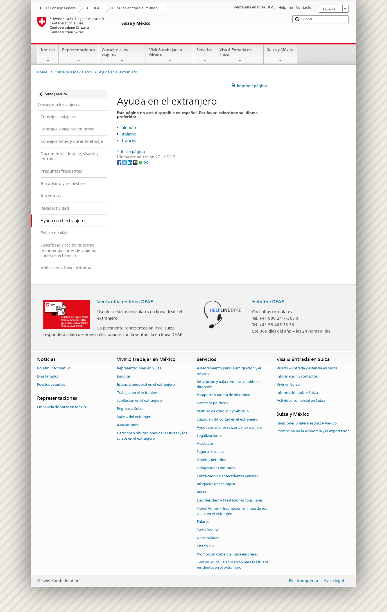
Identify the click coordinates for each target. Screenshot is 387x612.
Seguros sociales (210, 452)
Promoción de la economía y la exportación (313, 431)
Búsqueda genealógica (216, 484)
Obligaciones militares (216, 468)
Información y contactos (297, 376)
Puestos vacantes (51, 384)
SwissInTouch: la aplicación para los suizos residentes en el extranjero (232, 565)
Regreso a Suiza (130, 409)
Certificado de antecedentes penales (227, 476)
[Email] (146, 162)
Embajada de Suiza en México (62, 407)
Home (42, 72)
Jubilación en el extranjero (139, 401)
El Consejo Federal (61, 8)
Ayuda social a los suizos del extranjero (229, 427)
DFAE (96, 8)
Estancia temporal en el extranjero (146, 384)
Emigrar (123, 376)
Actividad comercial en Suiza (301, 401)
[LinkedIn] (130, 162)
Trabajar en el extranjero (138, 392)
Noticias (48, 55)
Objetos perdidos (211, 460)
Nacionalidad (208, 538)
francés (129, 140)
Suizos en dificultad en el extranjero (227, 419)
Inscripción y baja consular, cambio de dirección (229, 384)
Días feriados (48, 376)
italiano (129, 134)
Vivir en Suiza (288, 384)
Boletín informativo (54, 368)
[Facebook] (119, 162)
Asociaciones (128, 425)
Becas (201, 492)
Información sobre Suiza (297, 392)
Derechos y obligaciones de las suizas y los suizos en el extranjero (152, 436)
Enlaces (203, 522)
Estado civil (206, 546)
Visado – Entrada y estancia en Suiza (307, 368)
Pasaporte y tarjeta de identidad (223, 395)
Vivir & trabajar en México (169, 55)
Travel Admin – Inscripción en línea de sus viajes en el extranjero (232, 511)
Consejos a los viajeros (122, 55)
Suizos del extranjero (135, 417)
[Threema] (135, 162)
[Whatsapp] (141, 162)
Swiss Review (208, 530)
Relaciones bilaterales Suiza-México (307, 423)
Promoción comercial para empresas (227, 554)
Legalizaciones (209, 435)
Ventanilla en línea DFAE (125, 301)
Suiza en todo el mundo (137, 8)
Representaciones (78, 55)
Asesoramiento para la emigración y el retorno (229, 371)
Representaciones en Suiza (139, 368)
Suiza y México (280, 55)
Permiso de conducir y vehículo (223, 411)
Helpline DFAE (268, 301)
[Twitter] (125, 162)
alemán (129, 127)
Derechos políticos (212, 403)
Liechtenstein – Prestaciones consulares (229, 500)
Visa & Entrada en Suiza (239, 55)
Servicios (205, 55)
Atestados (205, 444)
